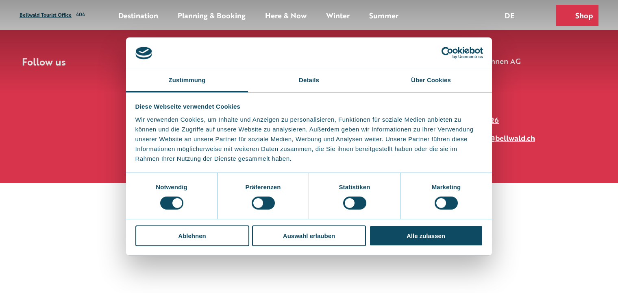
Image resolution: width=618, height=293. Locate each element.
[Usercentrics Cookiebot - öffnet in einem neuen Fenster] (447, 53)
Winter (338, 15)
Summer (383, 15)
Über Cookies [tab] (431, 80)
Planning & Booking (212, 15)
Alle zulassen (426, 235)
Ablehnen (192, 235)
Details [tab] (309, 80)
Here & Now (286, 15)
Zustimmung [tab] (187, 80)
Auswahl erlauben (309, 235)
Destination (138, 15)
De (510, 15)
